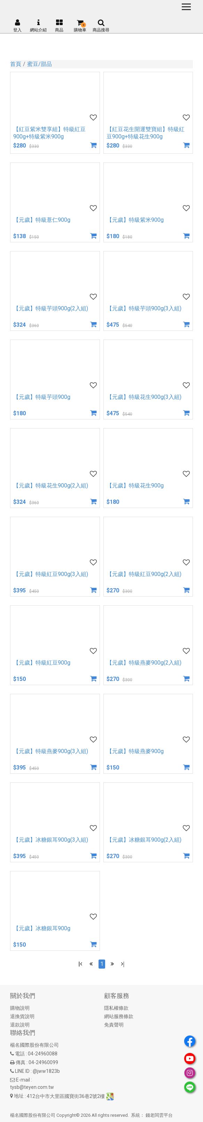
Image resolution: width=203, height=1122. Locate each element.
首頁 (15, 64)
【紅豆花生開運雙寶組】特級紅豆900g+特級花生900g (146, 133)
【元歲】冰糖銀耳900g (41, 928)
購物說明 (20, 1008)
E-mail (23, 1080)
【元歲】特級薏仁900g (41, 220)
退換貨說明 (22, 1016)
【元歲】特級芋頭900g (41, 397)
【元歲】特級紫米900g (135, 220)
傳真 (20, 1062)
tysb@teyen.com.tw (32, 1087)
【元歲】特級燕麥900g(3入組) (50, 751)
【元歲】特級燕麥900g (135, 751)
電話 (20, 1053)
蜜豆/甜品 (39, 64)
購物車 (80, 25)
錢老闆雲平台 (159, 1115)
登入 (17, 25)
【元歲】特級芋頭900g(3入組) (144, 308)
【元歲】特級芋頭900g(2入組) (50, 308)
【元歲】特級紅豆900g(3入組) (50, 574)
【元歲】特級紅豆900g (41, 662)
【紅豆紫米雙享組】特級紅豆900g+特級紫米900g (49, 133)
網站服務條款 (118, 1016)
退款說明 (20, 1025)
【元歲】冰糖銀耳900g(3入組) (50, 839)
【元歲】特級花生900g (135, 485)
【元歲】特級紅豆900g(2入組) (144, 574)
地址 (19, 1096)
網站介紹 (38, 25)
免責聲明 (114, 1025)
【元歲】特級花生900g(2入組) (50, 485)
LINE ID (22, 1071)
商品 (59, 25)
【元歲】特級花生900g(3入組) (144, 397)
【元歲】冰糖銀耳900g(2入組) (144, 839)
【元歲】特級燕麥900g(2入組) (144, 662)
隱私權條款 (116, 1008)
